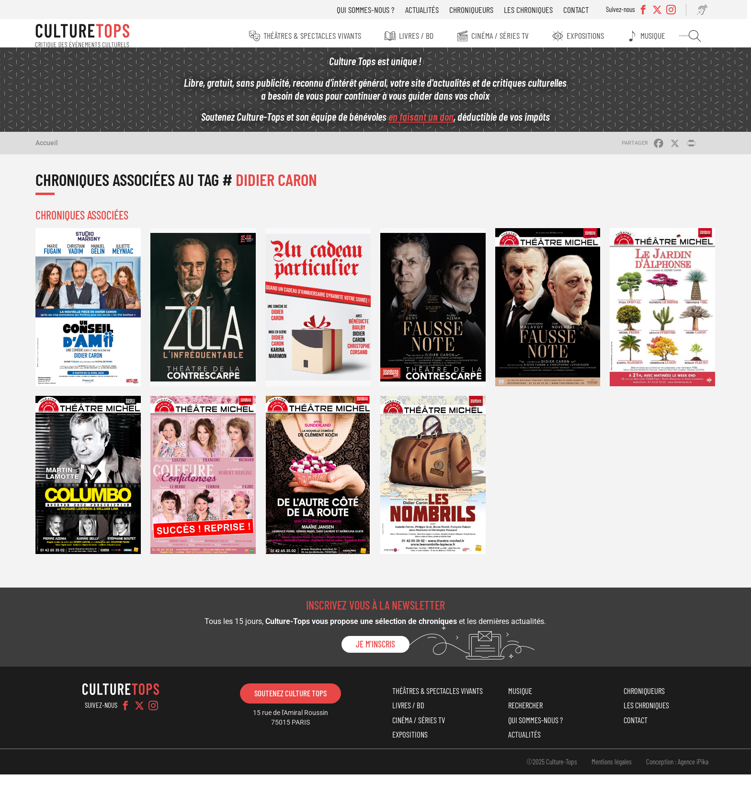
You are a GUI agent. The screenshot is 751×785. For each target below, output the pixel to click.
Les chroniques (531, 9)
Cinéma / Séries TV (500, 35)
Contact (579, 9)
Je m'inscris (375, 644)
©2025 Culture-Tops (547, 771)
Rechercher (695, 36)
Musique (655, 35)
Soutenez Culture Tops (292, 693)
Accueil (51, 148)
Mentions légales (607, 771)
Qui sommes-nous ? (369, 9)
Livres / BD (415, 35)
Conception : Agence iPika (672, 771)
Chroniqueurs (474, 9)
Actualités (425, 9)
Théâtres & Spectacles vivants (310, 35)
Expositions (586, 35)
